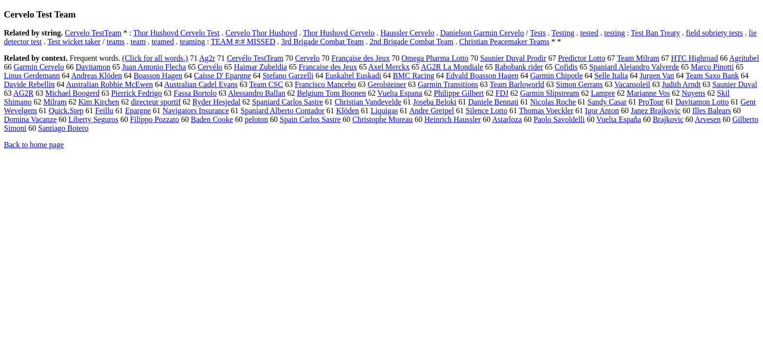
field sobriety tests (714, 33)
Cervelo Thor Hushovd (261, 33)
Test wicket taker (73, 41)
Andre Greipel (431, 110)
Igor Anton (602, 110)
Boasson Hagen (158, 75)
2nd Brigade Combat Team (411, 41)
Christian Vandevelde (368, 102)
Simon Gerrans (579, 84)
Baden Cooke (212, 119)
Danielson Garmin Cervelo (482, 33)
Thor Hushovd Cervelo (339, 33)
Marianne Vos (648, 93)
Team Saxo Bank (712, 75)
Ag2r (207, 58)
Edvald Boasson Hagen (482, 75)
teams (116, 41)
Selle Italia (611, 75)
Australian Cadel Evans (200, 84)
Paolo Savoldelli (558, 119)
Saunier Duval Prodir (513, 58)
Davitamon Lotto (702, 102)
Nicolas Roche (553, 102)
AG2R (23, 93)
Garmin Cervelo (39, 67)
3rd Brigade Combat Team (322, 41)
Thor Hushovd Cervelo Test (176, 33)
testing (614, 33)
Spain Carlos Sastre (310, 119)
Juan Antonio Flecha (154, 67)
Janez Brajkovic (656, 110)
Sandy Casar (606, 102)
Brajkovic (668, 119)
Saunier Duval (734, 84)
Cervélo (210, 67)
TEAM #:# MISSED (243, 41)
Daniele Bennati (493, 102)
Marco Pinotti (711, 67)
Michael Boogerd (72, 93)
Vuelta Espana (400, 93)
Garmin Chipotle (556, 75)
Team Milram (638, 58)
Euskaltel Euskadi (353, 75)
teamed (162, 41)
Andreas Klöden (96, 75)
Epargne (138, 110)
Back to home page (34, 144)
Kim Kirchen (98, 102)
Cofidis (566, 67)
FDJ (502, 93)
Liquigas (384, 110)
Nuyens (694, 93)
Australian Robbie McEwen (109, 84)
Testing (562, 33)
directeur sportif (156, 102)
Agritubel (744, 58)
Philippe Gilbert (459, 93)
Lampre (603, 93)
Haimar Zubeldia (260, 67)
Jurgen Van (656, 75)
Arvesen (708, 119)
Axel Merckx (389, 67)
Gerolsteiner (386, 84)
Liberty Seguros (94, 119)
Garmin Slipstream (549, 93)
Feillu (104, 110)
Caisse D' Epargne (222, 75)
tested (589, 33)
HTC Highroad (694, 58)
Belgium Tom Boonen (331, 93)
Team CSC (266, 84)
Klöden (347, 110)
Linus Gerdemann (32, 75)
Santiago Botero (63, 128)
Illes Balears (711, 110)
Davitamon (93, 67)
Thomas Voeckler (546, 110)
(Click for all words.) (155, 58)
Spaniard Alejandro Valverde (634, 67)
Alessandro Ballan (256, 93)
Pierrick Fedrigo (136, 93)
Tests (538, 33)
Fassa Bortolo (195, 93)
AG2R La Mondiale (452, 67)
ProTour (651, 102)
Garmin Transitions (448, 84)
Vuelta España (619, 119)
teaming (192, 41)
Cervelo (307, 58)
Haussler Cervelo (408, 33)
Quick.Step (66, 110)
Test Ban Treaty (655, 33)
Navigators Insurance (196, 110)
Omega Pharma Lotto (435, 58)
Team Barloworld (517, 84)
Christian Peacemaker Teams (504, 41)
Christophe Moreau (382, 119)
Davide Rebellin (29, 84)
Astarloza (507, 119)
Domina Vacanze (30, 119)
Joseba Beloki (434, 102)
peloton (256, 119)
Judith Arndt (681, 84)
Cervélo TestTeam (255, 58)
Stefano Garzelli (288, 75)
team (137, 41)
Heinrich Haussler (452, 119)
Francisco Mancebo (325, 84)
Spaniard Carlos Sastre (287, 102)
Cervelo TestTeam (93, 33)
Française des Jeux (360, 58)
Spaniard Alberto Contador (282, 110)
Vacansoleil (633, 84)
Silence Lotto (487, 110)
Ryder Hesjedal (216, 102)
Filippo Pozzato (154, 119)
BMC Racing (413, 75)
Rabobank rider (519, 67)
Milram (55, 102)
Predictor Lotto (581, 58)
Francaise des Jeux (328, 67)
